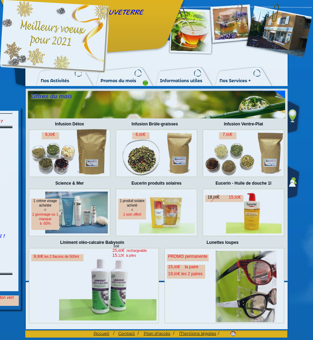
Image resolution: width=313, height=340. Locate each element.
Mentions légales (197, 333)
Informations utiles (181, 80)
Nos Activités (55, 80)
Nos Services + (235, 80)
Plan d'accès (157, 333)
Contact (126, 333)
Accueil (101, 333)
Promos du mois (118, 80)
